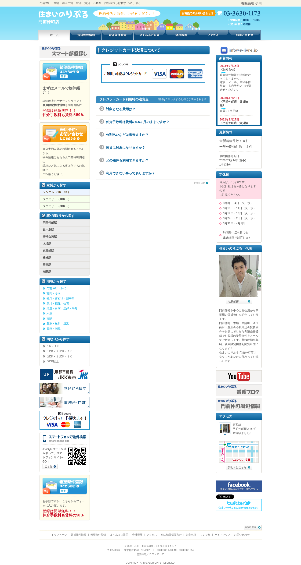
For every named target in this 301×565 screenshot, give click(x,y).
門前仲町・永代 (56, 288)
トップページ (59, 534)
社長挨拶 (239, 301)
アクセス (152, 534)
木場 (49, 313)
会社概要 (137, 534)
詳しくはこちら (239, 467)
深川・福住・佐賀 (58, 303)
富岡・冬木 (54, 293)
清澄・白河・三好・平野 (62, 308)
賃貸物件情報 (78, 534)
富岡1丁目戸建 (229, 111)
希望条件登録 (98, 534)
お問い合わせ (242, 534)
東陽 (49, 318)
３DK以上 (53, 361)
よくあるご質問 (119, 534)
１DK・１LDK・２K (59, 351)
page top (201, 182)
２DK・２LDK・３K (59, 356)
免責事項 (191, 534)
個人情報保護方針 (171, 534)
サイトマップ (222, 534)
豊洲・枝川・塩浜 (58, 323)
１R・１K (53, 346)
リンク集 (205, 534)
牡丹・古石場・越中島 (61, 298)
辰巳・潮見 (54, 328)
